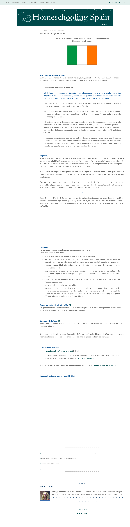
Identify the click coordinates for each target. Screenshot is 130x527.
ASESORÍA (15, 2)
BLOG (42, 2)
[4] (59, 321)
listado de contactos (85, 358)
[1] (48, 155)
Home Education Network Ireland (58, 351)
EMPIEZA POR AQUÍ (29, 2)
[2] (50, 247)
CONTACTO (50, 2)
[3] (69, 305)
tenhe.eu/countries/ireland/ (104, 365)
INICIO (7, 2)
